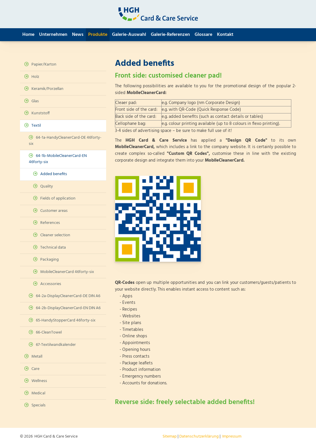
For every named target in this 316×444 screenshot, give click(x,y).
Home (28, 34)
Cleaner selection (55, 235)
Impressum (231, 436)
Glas (35, 101)
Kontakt (225, 34)
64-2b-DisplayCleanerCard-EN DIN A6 (68, 308)
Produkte (97, 34)
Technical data (53, 247)
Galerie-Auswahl (129, 34)
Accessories (50, 284)
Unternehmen (53, 34)
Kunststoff (40, 113)
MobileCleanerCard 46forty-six (67, 272)
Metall (36, 356)
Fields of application (58, 198)
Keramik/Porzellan (47, 89)
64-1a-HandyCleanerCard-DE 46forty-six (65, 141)
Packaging (49, 260)
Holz (35, 77)
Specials (38, 405)
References (50, 223)
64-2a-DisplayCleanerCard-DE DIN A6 (68, 296)
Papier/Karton (43, 64)
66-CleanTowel (49, 332)
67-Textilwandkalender (56, 345)
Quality (46, 186)
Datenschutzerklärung (199, 436)
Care (35, 369)
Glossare (203, 34)
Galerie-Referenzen (170, 34)
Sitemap (170, 436)
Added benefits (53, 174)
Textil (36, 126)
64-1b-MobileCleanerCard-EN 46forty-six (58, 159)
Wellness (39, 381)
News (77, 34)
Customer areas (54, 211)
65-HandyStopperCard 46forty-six (66, 320)
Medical (38, 393)
